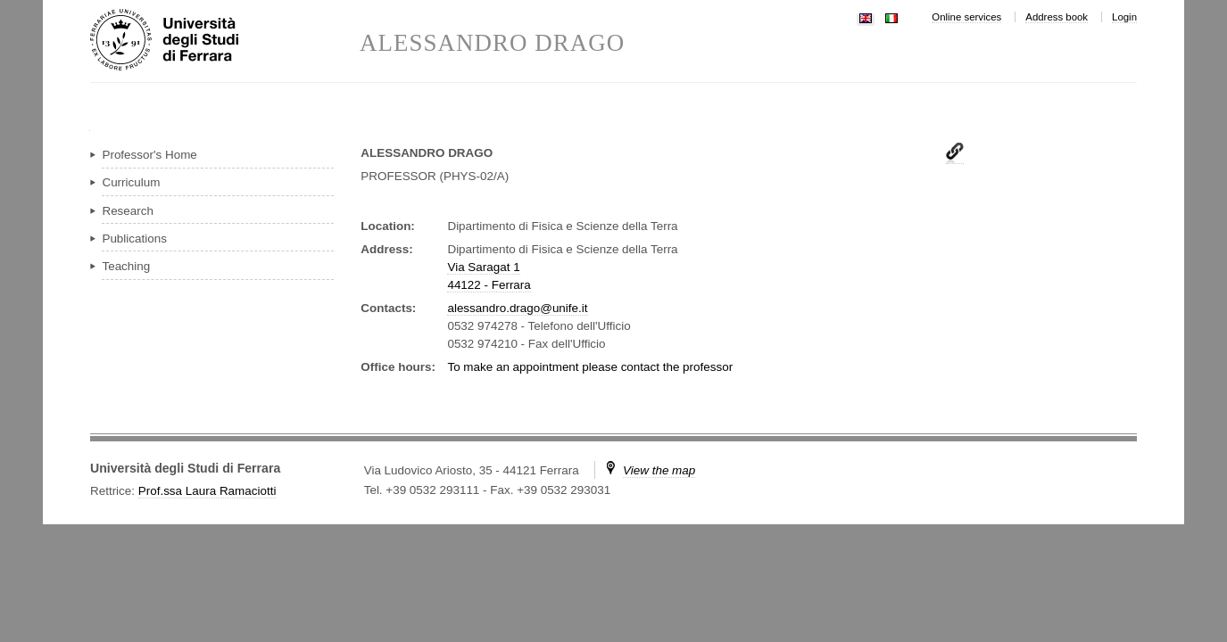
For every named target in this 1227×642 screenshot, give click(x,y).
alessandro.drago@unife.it (517, 308)
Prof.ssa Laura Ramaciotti (207, 491)
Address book (1056, 17)
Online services (966, 17)
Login (1124, 17)
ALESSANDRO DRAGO (492, 43)
